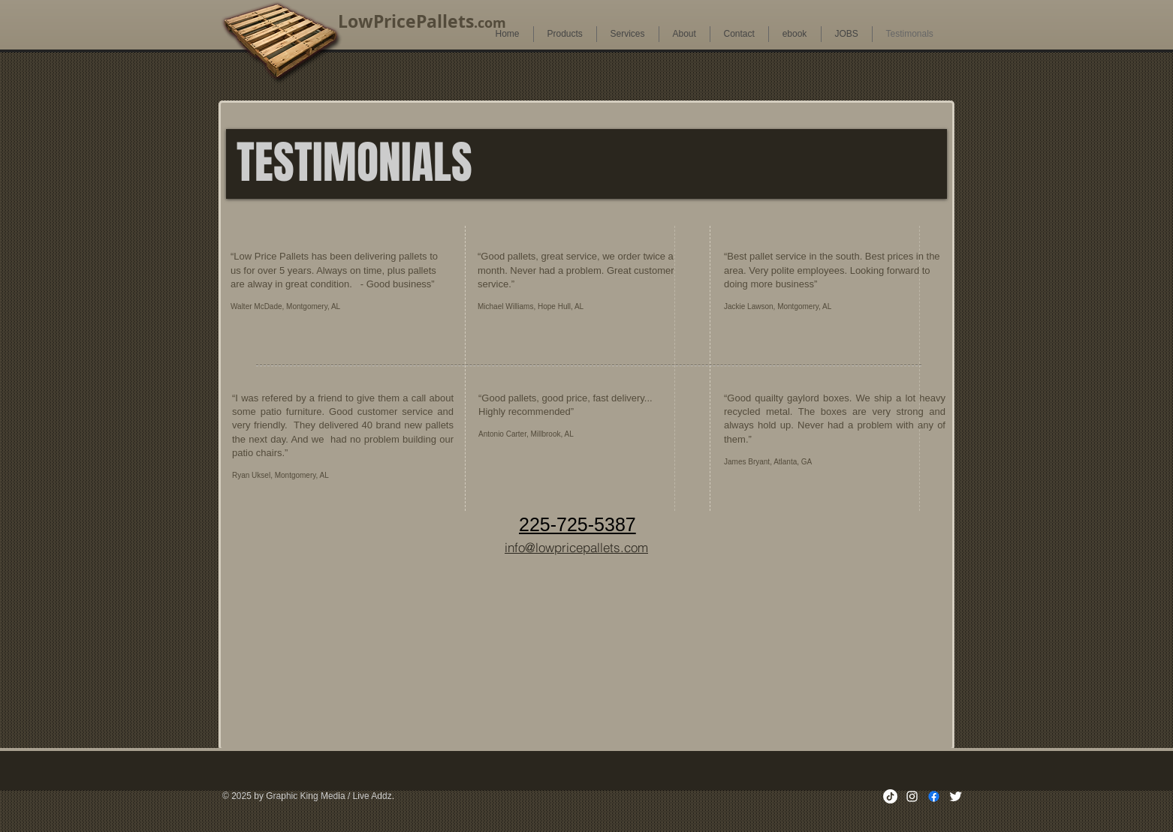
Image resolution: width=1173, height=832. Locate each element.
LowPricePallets (406, 21)
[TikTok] (890, 796)
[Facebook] (934, 796)
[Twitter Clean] (955, 796)
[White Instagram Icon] (912, 796)
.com (490, 23)
